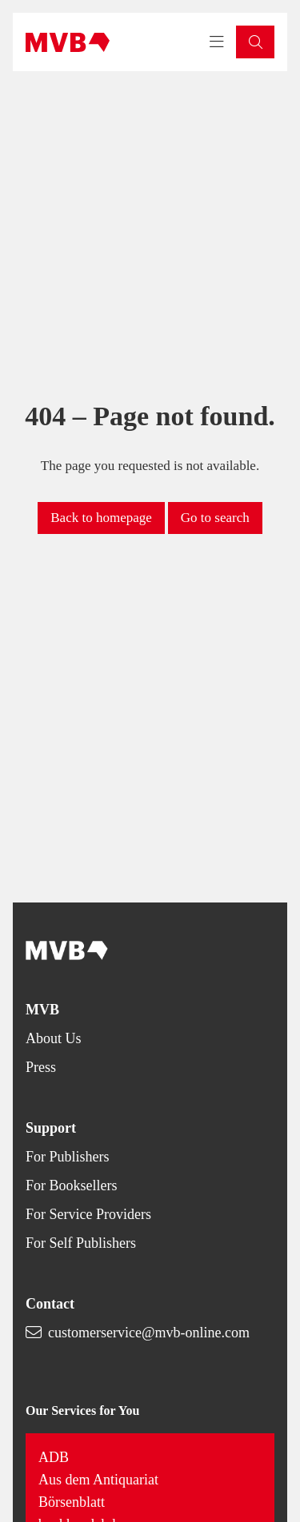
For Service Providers (88, 1214)
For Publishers (68, 1157)
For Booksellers (72, 1185)
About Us (54, 1038)
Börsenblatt (71, 1502)
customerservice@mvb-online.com (149, 1333)
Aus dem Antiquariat (98, 1480)
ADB (53, 1457)
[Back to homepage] (68, 42)
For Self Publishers (81, 1243)
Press (41, 1067)
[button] (255, 42)
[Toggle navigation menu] (217, 42)
